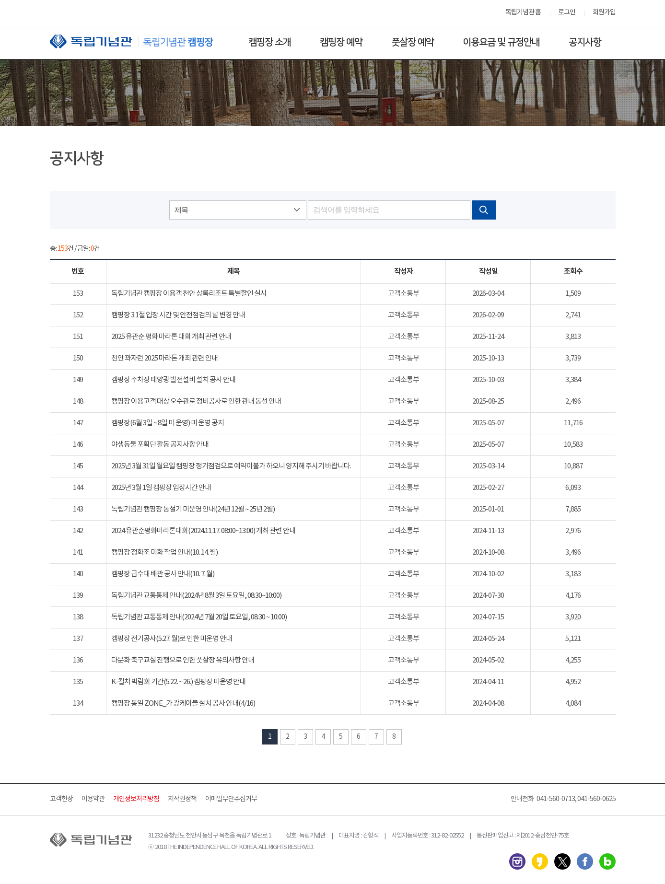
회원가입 (604, 12)
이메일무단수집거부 (231, 799)
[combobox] (237, 210)
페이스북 (585, 861)
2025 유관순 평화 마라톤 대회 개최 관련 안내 (171, 337)
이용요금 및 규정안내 (501, 42)
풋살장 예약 (412, 42)
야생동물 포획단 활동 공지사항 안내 (160, 445)
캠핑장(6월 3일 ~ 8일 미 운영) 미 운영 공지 (167, 423)
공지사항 (585, 42)
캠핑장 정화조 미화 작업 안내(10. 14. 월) (164, 552)
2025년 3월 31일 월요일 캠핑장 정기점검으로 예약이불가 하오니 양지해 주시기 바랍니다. (231, 466)
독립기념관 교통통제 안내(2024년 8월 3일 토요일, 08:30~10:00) (196, 596)
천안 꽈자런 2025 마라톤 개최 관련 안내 (164, 358)
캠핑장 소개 (269, 42)
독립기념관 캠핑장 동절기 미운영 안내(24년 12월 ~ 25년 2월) (193, 509)
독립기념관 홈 (523, 12)
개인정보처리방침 (136, 799)
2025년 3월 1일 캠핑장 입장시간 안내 (161, 488)
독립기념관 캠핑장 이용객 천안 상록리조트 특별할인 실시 (189, 294)
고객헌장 (61, 799)
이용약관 (93, 799)
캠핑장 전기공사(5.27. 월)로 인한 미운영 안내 (171, 639)
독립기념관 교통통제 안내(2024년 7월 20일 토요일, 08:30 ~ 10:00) (199, 617)
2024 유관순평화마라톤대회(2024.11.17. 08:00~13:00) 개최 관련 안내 (203, 531)
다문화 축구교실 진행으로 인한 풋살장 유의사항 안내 (182, 660)
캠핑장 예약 (341, 42)
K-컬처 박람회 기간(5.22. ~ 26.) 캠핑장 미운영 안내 (178, 682)
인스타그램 (517, 861)
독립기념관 (140, 41)
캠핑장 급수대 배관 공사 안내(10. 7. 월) (162, 574)
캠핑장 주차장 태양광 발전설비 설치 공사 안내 (173, 380)
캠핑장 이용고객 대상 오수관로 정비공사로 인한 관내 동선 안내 (196, 401)
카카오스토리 (540, 861)
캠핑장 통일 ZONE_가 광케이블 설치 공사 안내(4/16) (183, 703)
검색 (484, 210)
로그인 (566, 12)
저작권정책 (182, 799)
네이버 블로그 (607, 861)
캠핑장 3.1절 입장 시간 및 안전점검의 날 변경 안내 (178, 315)
